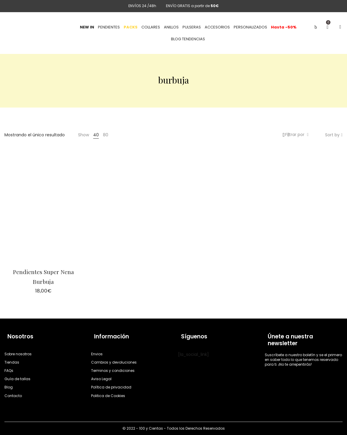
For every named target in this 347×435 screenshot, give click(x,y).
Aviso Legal (101, 378)
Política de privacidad (111, 387)
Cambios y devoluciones (114, 362)
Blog (8, 387)
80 (105, 135)
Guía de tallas (17, 378)
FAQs (8, 370)
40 (96, 135)
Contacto (13, 395)
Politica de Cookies (108, 395)
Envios (97, 353)
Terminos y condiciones (113, 370)
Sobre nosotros (18, 353)
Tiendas (11, 362)
